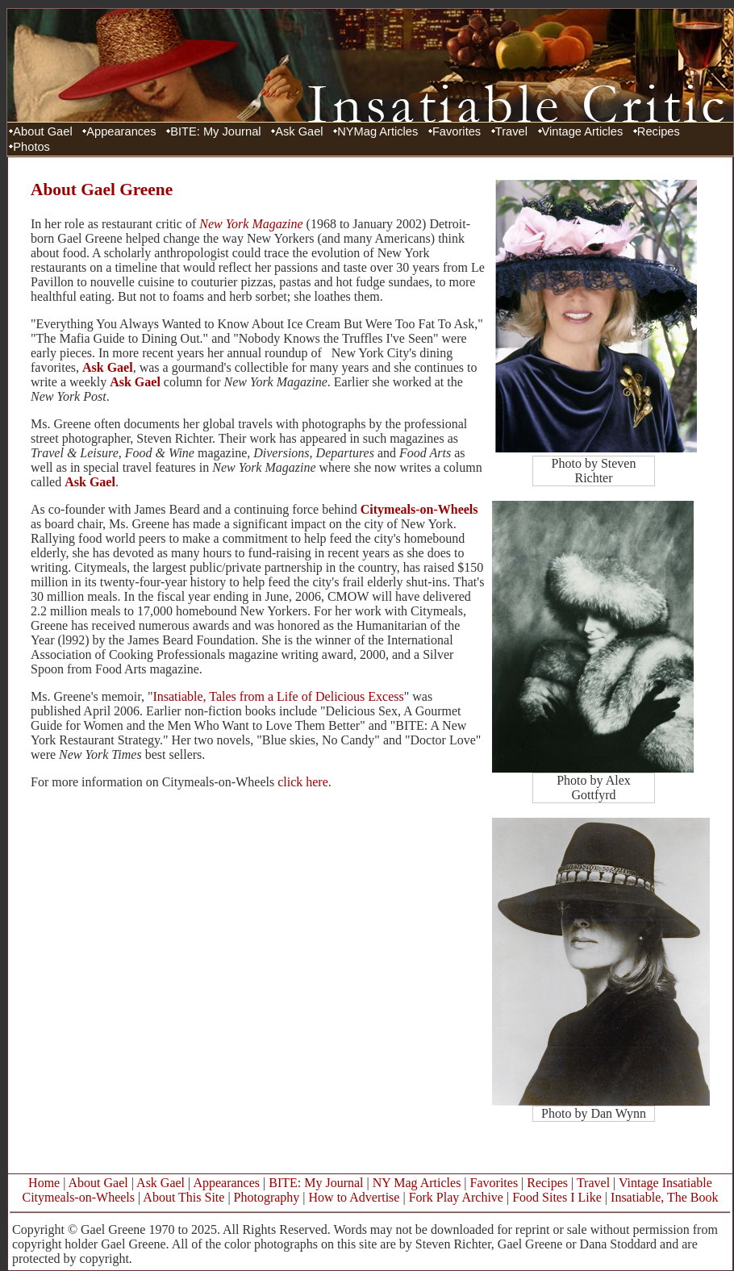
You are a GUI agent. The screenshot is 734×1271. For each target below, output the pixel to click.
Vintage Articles (582, 131)
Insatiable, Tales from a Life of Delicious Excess (277, 696)
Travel (511, 131)
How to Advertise (354, 1197)
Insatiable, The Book (664, 1197)
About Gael (42, 131)
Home (44, 1183)
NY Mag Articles (417, 1183)
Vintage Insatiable (665, 1183)
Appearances (121, 131)
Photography (267, 1197)
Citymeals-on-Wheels (419, 509)
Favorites (456, 131)
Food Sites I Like (557, 1197)
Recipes (658, 131)
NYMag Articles (377, 131)
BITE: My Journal (215, 131)
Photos (31, 146)
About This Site (183, 1197)
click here (302, 782)
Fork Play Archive (456, 1197)
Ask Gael (299, 131)
